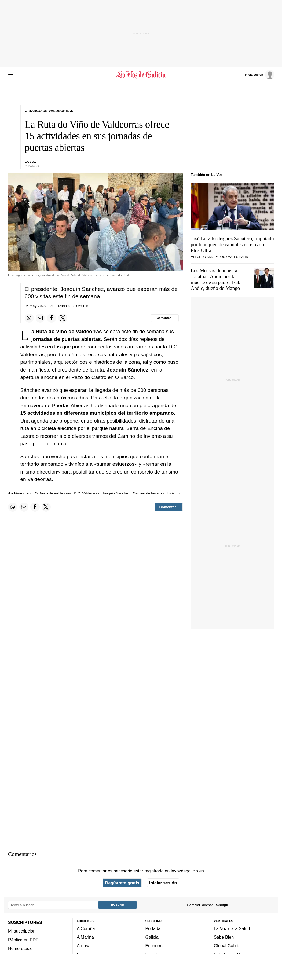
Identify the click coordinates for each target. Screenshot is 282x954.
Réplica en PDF (23, 939)
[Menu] (11, 74)
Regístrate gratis (122, 882)
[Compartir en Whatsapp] (29, 318)
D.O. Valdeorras (86, 493)
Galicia (152, 937)
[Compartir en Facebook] (51, 318)
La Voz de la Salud (232, 928)
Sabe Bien (224, 937)
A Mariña (85, 937)
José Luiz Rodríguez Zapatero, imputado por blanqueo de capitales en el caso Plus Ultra (232, 244)
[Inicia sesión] (259, 74)
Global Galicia (227, 946)
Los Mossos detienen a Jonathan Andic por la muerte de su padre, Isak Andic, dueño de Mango (215, 279)
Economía (155, 946)
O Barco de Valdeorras (53, 493)
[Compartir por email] (40, 318)
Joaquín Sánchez (116, 493)
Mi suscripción (21, 931)
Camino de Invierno (148, 493)
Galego (222, 905)
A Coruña (86, 928)
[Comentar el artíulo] (165, 318)
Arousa (83, 946)
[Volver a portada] (141, 74)
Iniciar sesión (163, 882)
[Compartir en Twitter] (62, 318)
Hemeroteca (20, 948)
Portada (153, 928)
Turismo (173, 493)
